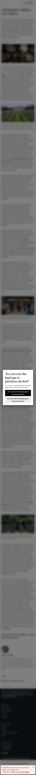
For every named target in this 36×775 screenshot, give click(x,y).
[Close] (33, 767)
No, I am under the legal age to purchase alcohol (18, 400)
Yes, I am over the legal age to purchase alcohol (18, 393)
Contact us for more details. (19, 772)
